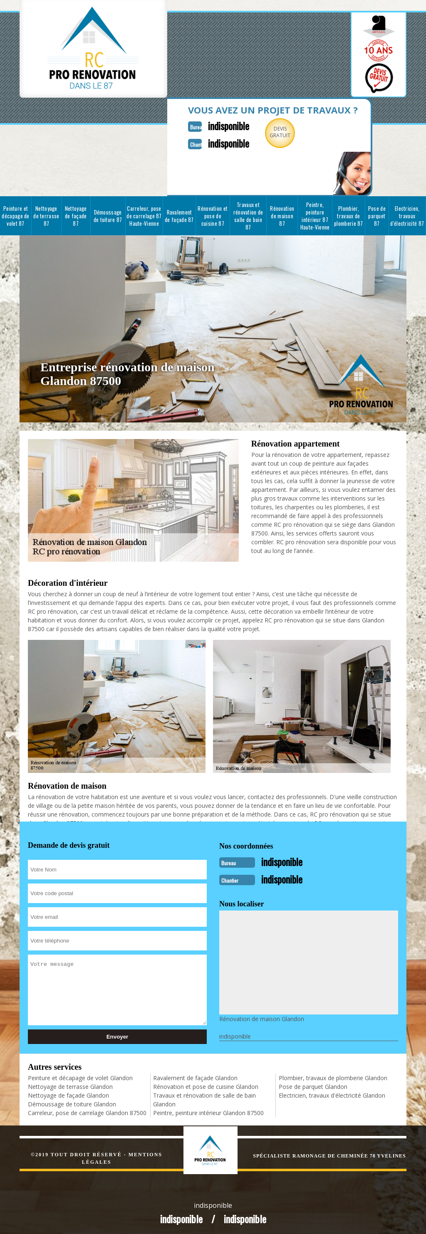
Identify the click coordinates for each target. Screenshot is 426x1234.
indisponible (216, 124)
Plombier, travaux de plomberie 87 (348, 214)
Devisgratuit (270, 132)
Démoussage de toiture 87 (108, 214)
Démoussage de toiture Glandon (72, 1101)
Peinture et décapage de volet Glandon (80, 1075)
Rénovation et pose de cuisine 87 (213, 214)
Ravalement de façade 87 (179, 214)
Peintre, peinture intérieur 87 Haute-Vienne (315, 214)
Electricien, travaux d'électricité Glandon (332, 1092)
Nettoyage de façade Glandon (68, 1092)
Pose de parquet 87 (377, 214)
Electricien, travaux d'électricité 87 (407, 214)
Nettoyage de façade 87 (76, 214)
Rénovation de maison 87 (282, 214)
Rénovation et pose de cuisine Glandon (205, 1083)
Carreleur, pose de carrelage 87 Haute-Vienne (144, 214)
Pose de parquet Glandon (313, 1083)
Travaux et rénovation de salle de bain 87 (248, 214)
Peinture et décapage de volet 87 (15, 214)
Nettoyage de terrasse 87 (46, 214)
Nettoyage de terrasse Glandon (70, 1083)
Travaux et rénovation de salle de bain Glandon (204, 1096)
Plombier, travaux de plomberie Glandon (333, 1075)
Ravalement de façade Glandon (195, 1075)
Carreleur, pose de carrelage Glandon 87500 (87, 1109)
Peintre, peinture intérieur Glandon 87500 (208, 1109)
